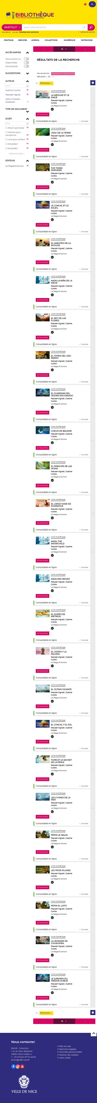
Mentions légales (67, 1049)
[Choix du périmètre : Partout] (12, 27)
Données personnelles (70, 1052)
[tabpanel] (48, 535)
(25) (17, 154)
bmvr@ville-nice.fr (20, 1060)
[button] (9, 40)
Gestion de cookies (68, 1055)
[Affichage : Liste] (64, 49)
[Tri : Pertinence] (46, 83)
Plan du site (65, 1046)
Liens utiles (64, 1058)
